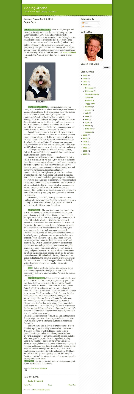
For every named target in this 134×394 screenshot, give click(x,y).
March (88, 126)
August (88, 110)
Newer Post (28, 385)
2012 (85, 82)
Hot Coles (89, 97)
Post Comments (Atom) (41, 390)
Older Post (72, 385)
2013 (85, 78)
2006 (85, 148)
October (88, 107)
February (89, 129)
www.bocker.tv (69, 52)
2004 (85, 154)
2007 (85, 145)
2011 (85, 85)
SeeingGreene (35, 8)
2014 (85, 75)
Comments (87, 27)
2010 (85, 135)
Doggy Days (90, 104)
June (87, 116)
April (87, 123)
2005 (85, 151)
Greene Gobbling (92, 94)
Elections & (89, 100)
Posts (85, 23)
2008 (85, 142)
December (89, 88)
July (87, 113)
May (87, 119)
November (89, 91)
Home (50, 385)
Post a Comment (35, 381)
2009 (85, 138)
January (88, 132)
